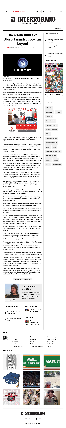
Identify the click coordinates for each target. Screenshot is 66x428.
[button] (58, 28)
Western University (51, 131)
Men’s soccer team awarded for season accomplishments (33, 322)
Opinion (15, 343)
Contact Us (49, 345)
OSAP (47, 136)
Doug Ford (49, 118)
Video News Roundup (36, 348)
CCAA (54, 149)
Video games (26, 279)
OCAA (47, 149)
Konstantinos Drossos (14, 47)
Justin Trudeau (50, 123)
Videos (31, 343)
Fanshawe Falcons (51, 140)
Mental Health (57, 166)
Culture (23, 47)
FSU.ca (48, 348)
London (48, 162)
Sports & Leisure (17, 348)
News (14, 341)
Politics (58, 114)
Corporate (18, 279)
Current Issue (33, 339)
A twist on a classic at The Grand (36, 310)
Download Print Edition (19, 11)
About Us (32, 341)
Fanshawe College (51, 127)
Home (14, 339)
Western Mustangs (51, 144)
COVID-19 (49, 109)
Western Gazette (51, 157)
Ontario (56, 162)
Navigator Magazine (52, 339)
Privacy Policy (50, 343)
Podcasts (32, 345)
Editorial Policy (51, 341)
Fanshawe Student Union (53, 153)
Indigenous (49, 114)
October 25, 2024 (31, 47)
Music (48, 166)
